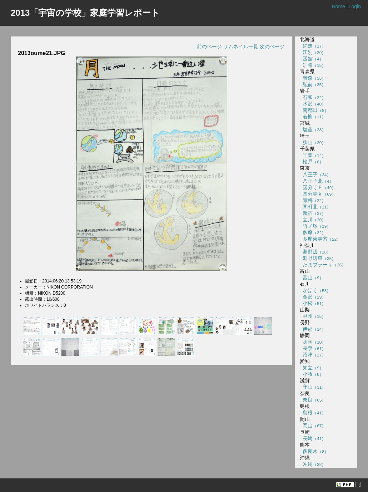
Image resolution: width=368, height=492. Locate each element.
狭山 (313, 142)
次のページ (272, 46)
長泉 (313, 348)
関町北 (315, 207)
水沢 (313, 104)
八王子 (315, 174)
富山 (311, 277)
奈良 (313, 400)
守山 (313, 387)
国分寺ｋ (318, 194)
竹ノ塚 (315, 226)
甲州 (313, 316)
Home (338, 6)
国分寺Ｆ (318, 187)
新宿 (313, 213)
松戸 (311, 161)
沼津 (313, 355)
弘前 (313, 84)
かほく (315, 290)
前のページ (209, 46)
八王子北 (316, 181)
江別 (313, 52)
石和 (313, 97)
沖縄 (313, 464)
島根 (313, 412)
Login (355, 6)
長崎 (313, 438)
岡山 (313, 425)
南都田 (314, 110)
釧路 (313, 65)
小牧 (311, 374)
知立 (311, 367)
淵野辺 (315, 252)
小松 (313, 303)
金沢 (313, 297)
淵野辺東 (318, 258)
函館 (311, 59)
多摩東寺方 (320, 239)
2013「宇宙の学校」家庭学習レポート (85, 13)
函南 (313, 342)
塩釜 (313, 129)
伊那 (313, 329)
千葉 (313, 155)
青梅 (313, 200)
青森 (313, 78)
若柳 (313, 116)
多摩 (313, 232)
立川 (313, 219)
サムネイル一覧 (240, 46)
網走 (313, 46)
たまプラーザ (323, 264)
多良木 (314, 451)
